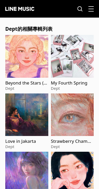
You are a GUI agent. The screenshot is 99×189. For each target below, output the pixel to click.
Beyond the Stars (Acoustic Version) (25, 83)
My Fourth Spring (69, 83)
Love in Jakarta (20, 141)
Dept (9, 88)
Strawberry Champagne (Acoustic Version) (72, 141)
